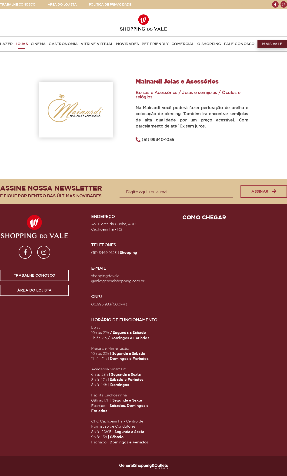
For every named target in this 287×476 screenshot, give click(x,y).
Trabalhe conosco (34, 275)
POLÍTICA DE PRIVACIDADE (110, 4)
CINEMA (38, 44)
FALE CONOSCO (239, 44)
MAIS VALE (272, 44)
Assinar (263, 191)
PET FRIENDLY (155, 44)
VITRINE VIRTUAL (97, 44)
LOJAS (22, 44)
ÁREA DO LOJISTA (62, 4)
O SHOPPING (209, 44)
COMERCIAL (182, 44)
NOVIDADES (127, 44)
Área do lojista (34, 290)
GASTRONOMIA (63, 44)
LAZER (6, 44)
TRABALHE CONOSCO (17, 4)
